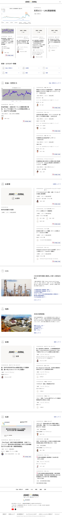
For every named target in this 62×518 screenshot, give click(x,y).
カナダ (58, 37)
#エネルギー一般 (39, 97)
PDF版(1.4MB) (9, 56)
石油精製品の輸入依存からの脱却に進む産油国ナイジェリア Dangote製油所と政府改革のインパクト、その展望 (48, 162)
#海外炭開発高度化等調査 (41, 483)
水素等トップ (56, 184)
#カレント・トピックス (41, 463)
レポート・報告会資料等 (11, 212)
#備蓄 (37, 144)
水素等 (3, 212)
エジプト (50, 188)
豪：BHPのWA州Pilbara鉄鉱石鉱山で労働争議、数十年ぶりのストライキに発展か (23, 42)
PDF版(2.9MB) (56, 204)
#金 (37, 388)
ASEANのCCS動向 (38, 292)
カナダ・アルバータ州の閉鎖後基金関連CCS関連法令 (46, 294)
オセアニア (26, 37)
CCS (32, 489)
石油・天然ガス (37, 13)
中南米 (45, 381)
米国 (47, 439)
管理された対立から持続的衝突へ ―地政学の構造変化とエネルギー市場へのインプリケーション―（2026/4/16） (48, 91)
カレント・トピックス (44, 461)
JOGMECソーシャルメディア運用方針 (46, 514)
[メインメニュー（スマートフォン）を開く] (60, 1)
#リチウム (50, 47)
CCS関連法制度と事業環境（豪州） (42, 289)
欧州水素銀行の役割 (7, 210)
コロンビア (49, 421)
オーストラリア (26, 38)
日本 (48, 208)
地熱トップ (36, 333)
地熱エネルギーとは (38, 325)
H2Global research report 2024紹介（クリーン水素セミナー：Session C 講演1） (48, 250)
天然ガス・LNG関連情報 (45, 10)
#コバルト (38, 51)
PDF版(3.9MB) (56, 131)
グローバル (10, 36)
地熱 (36, 489)
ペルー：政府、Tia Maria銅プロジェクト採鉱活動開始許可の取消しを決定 (48, 399)
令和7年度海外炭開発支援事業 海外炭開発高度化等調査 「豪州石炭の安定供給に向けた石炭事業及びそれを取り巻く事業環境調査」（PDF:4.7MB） (48, 476)
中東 (45, 87)
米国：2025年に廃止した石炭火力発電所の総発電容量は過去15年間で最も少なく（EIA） (48, 442)
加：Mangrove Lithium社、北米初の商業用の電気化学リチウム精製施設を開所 (54, 41)
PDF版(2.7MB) (56, 175)
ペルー (48, 396)
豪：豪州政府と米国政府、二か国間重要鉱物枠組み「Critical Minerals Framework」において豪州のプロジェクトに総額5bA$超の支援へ (39, 44)
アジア (45, 208)
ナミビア (59, 188)
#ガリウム (34, 51)
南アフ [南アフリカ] (45, 190)
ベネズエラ (49, 381)
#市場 (2, 50)
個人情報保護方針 (20, 514)
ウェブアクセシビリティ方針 (31, 514)
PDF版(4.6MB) (56, 224)
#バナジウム (35, 53)
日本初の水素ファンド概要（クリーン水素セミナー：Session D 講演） (48, 231)
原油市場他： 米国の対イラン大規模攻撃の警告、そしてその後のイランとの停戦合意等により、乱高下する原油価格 (7, 41)
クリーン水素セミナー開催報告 (44, 211)
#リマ (43, 388)
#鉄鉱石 (18, 49)
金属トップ (56, 342)
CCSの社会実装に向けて (39, 297)
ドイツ (53, 208)
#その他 (39, 388)
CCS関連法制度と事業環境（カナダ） (42, 291)
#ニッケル (42, 51)
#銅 (37, 404)
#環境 (46, 215)
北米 (56, 37)
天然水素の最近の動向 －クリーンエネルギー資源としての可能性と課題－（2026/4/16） (48, 115)
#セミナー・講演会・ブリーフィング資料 (9, 451)
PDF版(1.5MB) (56, 108)
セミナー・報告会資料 (49, 95)
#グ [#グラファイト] (40, 54)
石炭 (3, 449)
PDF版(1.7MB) (56, 262)
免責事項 (5, 514)
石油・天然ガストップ (54, 83)
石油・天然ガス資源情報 (6, 48)
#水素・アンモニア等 (40, 121)
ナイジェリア (51, 159)
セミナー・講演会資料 (9, 449)
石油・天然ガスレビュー (49, 167)
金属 (18, 47)
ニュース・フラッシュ (23, 47)
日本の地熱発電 (37, 327)
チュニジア (54, 188)
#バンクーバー (54, 47)
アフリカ (46, 159)
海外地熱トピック (38, 328)
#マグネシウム (39, 53)
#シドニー (22, 49)
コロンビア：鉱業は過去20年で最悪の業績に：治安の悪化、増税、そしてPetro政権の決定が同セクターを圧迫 (48, 425)
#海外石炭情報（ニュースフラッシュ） (44, 431)
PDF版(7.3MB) (56, 154)
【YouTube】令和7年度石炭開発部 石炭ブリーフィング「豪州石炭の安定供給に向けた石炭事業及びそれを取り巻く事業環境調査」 (16, 444)
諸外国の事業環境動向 (39, 295)
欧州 (50, 208)
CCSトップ (36, 300)
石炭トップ (56, 417)
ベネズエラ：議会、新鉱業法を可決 (45, 384)
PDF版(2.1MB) (56, 243)
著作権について (12, 514)
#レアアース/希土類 (36, 54)
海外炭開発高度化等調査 (45, 480)
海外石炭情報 (43, 429)
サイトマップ (57, 514)
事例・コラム (37, 330)
